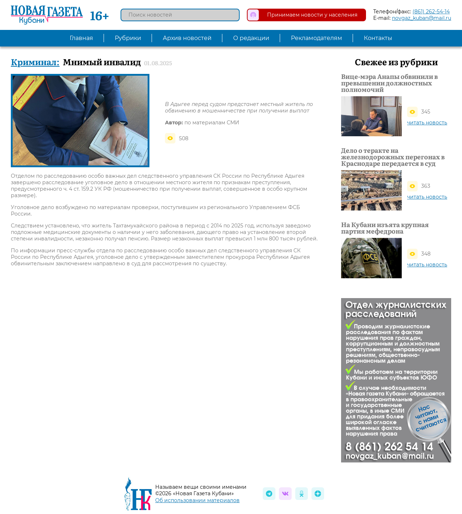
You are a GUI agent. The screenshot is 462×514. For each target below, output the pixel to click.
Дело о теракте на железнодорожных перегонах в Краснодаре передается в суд (393, 157)
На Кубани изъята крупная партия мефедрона (385, 227)
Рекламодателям (316, 38)
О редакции (251, 38)
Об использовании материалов (197, 500)
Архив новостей (187, 38)
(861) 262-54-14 (431, 11)
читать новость (427, 122)
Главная (81, 38)
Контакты (378, 38)
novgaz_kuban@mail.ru (421, 18)
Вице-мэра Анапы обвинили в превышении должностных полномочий (389, 83)
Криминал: (35, 61)
